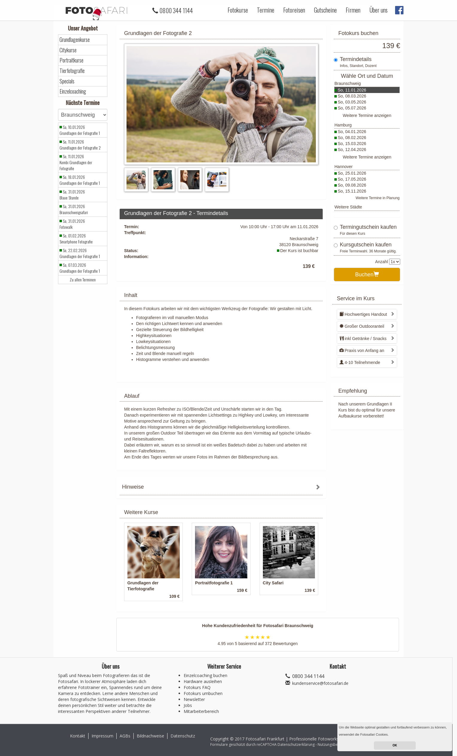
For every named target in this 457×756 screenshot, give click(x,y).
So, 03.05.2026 (352, 102)
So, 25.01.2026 (352, 173)
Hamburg (343, 125)
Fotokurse (238, 9)
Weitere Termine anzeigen (367, 115)
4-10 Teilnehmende (359, 362)
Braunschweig (347, 83)
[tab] (221, 487)
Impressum (102, 736)
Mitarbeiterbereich (201, 711)
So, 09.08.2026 (352, 185)
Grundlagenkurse (75, 39)
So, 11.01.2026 (352, 90)
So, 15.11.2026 (352, 191)
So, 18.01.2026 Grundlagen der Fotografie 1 (80, 180)
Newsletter (194, 699)
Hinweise (133, 487)
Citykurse (68, 50)
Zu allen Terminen (83, 280)
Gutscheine (325, 9)
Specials (67, 81)
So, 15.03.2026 (352, 143)
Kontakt (77, 736)
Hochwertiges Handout (363, 314)
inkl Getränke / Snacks (362, 338)
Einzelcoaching (73, 91)
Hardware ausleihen (203, 681)
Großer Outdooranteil (361, 326)
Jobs (188, 705)
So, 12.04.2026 (352, 149)
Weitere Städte (348, 207)
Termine (265, 9)
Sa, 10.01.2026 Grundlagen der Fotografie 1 (80, 130)
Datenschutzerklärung (296, 744)
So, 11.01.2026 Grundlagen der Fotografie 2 (80, 145)
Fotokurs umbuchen (203, 693)
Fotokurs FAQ (197, 687)
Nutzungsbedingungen (337, 744)
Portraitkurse (71, 60)
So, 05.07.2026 (352, 108)
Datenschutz (182, 736)
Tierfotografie (72, 70)
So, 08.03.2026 (352, 96)
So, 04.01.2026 (352, 131)
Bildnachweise (150, 736)
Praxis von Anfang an (361, 350)
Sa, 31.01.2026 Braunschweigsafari (74, 209)
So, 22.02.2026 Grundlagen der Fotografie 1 (80, 253)
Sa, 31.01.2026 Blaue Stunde (72, 195)
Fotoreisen (294, 9)
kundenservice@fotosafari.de (320, 683)
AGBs (125, 736)
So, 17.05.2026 (352, 179)
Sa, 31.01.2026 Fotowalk (72, 224)
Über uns (378, 9)
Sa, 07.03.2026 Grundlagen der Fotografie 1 (80, 268)
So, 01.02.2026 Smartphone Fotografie (76, 239)
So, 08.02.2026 (352, 137)
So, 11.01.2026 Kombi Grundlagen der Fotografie (76, 162)
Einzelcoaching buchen (205, 675)
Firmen (353, 9)
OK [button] (395, 745)
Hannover (343, 166)
